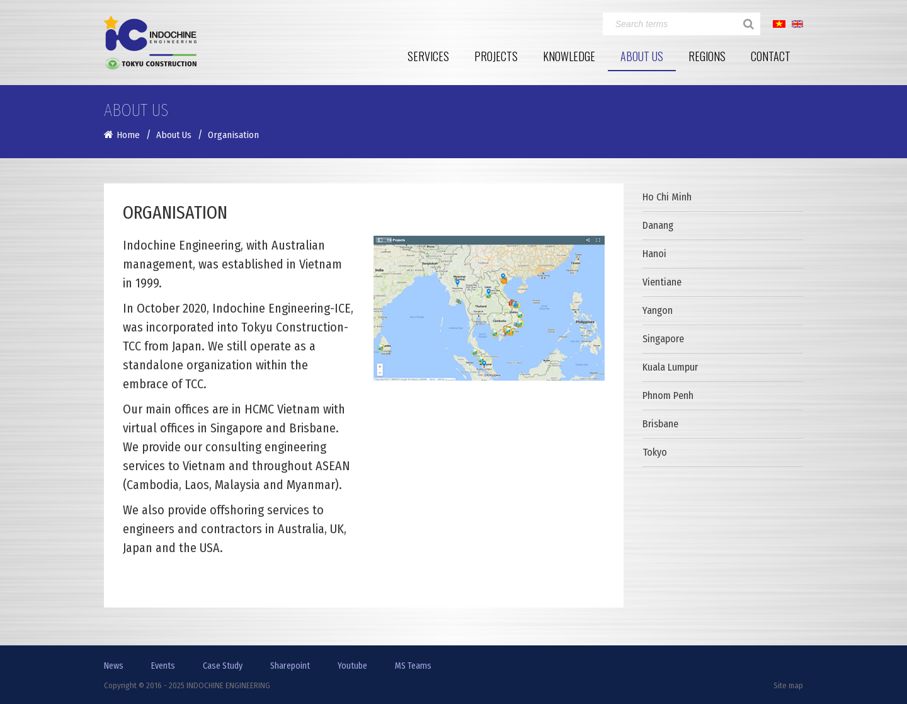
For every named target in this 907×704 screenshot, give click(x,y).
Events (163, 666)
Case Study (222, 666)
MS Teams (413, 666)
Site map (788, 685)
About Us (641, 56)
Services (428, 56)
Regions (707, 56)
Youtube (352, 666)
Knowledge (569, 56)
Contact (770, 56)
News (113, 666)
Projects (496, 56)
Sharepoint (290, 666)
